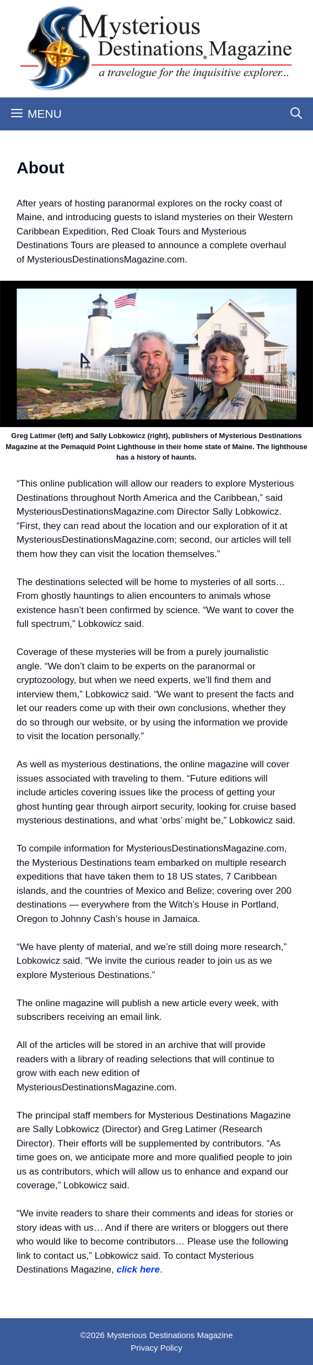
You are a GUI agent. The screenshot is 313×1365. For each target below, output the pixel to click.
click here (137, 1269)
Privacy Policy (156, 1347)
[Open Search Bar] (296, 113)
